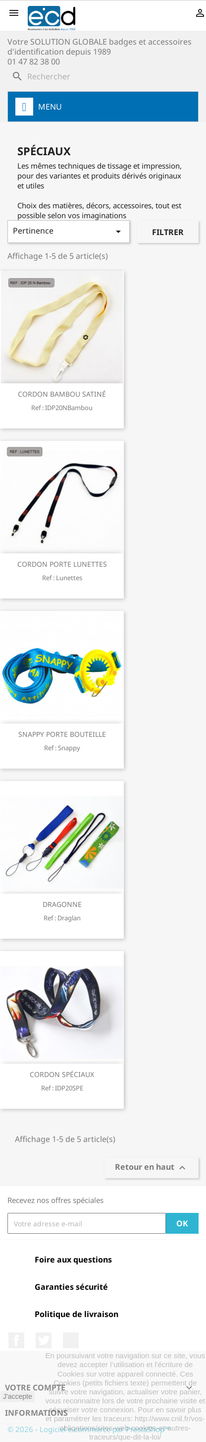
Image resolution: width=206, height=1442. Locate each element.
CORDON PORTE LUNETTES (62, 564)
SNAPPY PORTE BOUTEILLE (62, 734)
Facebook (16, 1340)
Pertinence (68, 231)
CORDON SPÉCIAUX (62, 1074)
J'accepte (17, 1396)
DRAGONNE (62, 904)
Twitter (44, 1340)
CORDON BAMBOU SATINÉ (62, 394)
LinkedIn (71, 1340)
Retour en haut (151, 1168)
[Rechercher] (103, 76)
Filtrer (168, 232)
